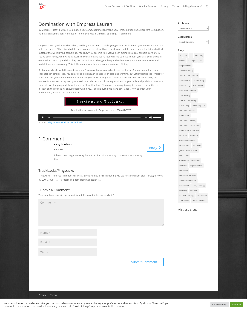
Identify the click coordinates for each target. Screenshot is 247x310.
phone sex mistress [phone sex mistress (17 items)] (187, 175)
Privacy (164, 6)
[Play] (42, 117)
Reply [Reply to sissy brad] (153, 147)
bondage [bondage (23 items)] (191, 60)
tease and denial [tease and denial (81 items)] (199, 200)
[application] (101, 117)
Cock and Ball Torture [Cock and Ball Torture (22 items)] (188, 75)
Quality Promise (147, 6)
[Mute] (150, 117)
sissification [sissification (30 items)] (184, 185)
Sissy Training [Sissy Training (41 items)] (198, 185)
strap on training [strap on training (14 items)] (186, 195)
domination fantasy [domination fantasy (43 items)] (187, 120)
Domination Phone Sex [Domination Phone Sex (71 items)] (189, 130)
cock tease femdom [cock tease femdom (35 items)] (187, 90)
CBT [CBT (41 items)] (200, 60)
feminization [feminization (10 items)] (184, 145)
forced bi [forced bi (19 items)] (197, 145)
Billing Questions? (192, 6)
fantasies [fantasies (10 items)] (183, 135)
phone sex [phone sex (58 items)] (183, 170)
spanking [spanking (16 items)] (183, 190)
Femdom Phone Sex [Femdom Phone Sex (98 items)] (187, 140)
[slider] (97, 117)
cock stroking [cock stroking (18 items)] (198, 80)
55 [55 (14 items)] (185, 55)
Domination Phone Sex (105, 29)
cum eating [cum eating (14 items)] (184, 105)
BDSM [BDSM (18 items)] (182, 60)
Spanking (112, 33)
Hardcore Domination (151, 29)
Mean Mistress (98, 33)
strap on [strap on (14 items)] (193, 190)
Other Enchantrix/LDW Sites (120, 6)
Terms (175, 6)
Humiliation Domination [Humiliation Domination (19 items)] (189, 160)
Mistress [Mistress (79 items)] (183, 165)
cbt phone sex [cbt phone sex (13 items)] (185, 65)
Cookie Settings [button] (219, 304)
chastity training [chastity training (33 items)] (186, 70)
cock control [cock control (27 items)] (184, 80)
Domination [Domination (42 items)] (184, 115)
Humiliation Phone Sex (77, 33)
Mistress (46, 29)
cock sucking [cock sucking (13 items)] (184, 85)
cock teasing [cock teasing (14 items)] (184, 95)
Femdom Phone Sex (128, 29)
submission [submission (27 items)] (202, 195)
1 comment (125, 33)
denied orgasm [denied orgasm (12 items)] (198, 105)
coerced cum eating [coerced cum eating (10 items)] (187, 100)
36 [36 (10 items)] (180, 55)
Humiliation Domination (51, 33)
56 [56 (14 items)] (191, 55)
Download (76, 122)
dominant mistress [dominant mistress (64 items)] (187, 110)
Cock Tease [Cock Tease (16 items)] (198, 85)
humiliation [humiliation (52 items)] (184, 155)
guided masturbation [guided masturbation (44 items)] (188, 150)
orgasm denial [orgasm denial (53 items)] (196, 165)
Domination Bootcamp (80, 29)
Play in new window (58, 122)
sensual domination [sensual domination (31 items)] (187, 180)
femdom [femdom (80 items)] (194, 135)
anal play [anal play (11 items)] (199, 55)
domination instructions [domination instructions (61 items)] (189, 125)
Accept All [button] (236, 304)
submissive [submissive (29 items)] (184, 200)
